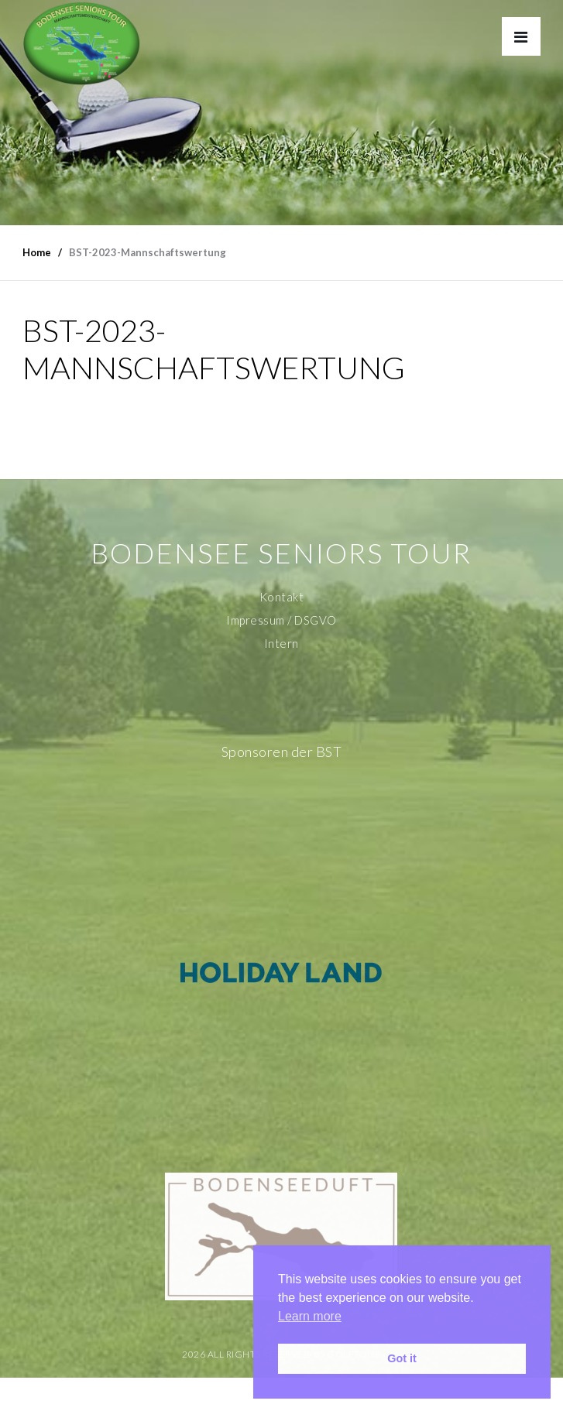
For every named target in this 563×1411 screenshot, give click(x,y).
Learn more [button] (310, 1316)
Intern (281, 643)
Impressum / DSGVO (281, 620)
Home (36, 252)
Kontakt (281, 597)
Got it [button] (402, 1358)
